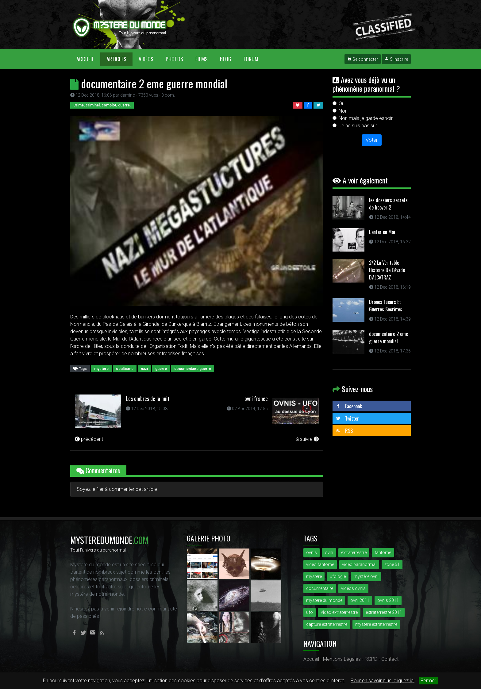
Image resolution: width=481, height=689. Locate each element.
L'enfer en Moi (382, 232)
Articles (116, 59)
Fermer (428, 680)
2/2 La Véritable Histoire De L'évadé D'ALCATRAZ (387, 270)
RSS (344, 430)
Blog (225, 59)
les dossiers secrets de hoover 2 (388, 203)
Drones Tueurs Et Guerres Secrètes (385, 305)
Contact (389, 659)
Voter (372, 140)
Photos (174, 59)
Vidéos (146, 59)
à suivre (307, 439)
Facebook (349, 406)
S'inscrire (396, 59)
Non (343, 111)
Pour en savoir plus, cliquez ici (382, 680)
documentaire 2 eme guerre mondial (388, 337)
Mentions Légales (342, 659)
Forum (251, 59)
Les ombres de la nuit (148, 398)
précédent (89, 439)
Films (201, 59)
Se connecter (362, 59)
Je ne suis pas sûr (358, 126)
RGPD (371, 659)
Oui (342, 103)
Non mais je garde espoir (366, 118)
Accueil (88, 59)
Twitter (347, 418)
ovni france (256, 398)
